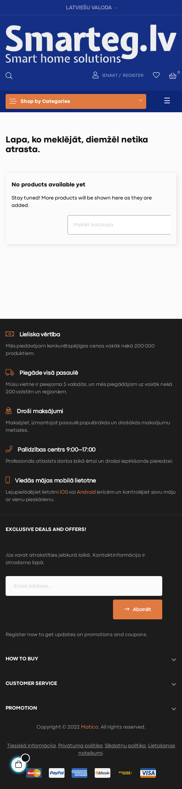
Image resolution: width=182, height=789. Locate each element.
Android (86, 492)
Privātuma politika (80, 746)
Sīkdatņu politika (125, 746)
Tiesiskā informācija (31, 746)
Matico (89, 727)
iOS (64, 492)
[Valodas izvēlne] (91, 7)
